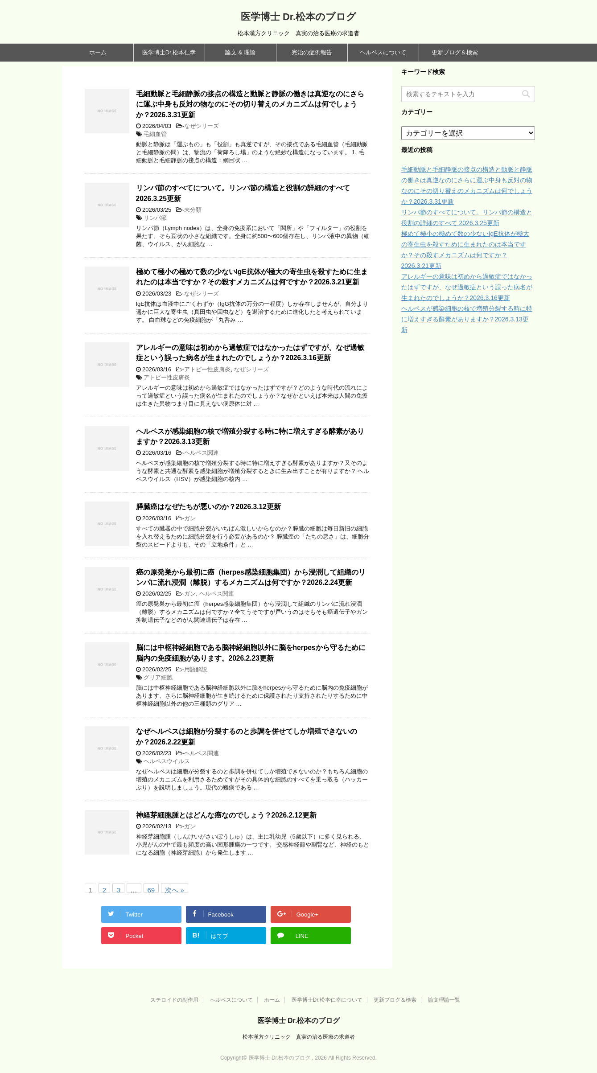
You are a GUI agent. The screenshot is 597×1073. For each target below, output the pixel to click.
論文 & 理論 (240, 52)
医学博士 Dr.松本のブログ (298, 16)
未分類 (193, 209)
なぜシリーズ (201, 126)
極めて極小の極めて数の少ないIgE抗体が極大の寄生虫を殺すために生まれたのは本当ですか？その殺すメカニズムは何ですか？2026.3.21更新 (252, 277)
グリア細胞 (158, 677)
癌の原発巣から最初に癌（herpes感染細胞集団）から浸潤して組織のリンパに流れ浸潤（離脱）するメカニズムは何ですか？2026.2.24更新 (251, 577)
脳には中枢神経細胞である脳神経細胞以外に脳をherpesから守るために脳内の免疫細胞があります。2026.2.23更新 (251, 653)
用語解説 (195, 669)
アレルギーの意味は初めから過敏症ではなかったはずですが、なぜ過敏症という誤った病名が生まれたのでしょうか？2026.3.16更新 (250, 353)
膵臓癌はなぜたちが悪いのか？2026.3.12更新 (208, 506)
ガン (190, 518)
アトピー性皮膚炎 (207, 369)
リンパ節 (155, 217)
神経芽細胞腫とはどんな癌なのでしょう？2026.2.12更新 (226, 815)
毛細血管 (155, 134)
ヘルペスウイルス (167, 761)
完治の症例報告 (312, 52)
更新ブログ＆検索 (455, 52)
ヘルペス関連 (201, 452)
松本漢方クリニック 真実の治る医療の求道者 (299, 1037)
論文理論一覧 (444, 1000)
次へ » (174, 889)
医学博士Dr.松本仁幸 (169, 52)
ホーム (98, 52)
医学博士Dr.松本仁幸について (327, 1000)
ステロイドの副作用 (174, 1000)
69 (151, 889)
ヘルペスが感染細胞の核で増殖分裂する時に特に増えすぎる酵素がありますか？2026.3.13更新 (466, 319)
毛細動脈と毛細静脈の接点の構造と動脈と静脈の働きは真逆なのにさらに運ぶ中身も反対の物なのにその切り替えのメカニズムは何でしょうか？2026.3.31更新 (250, 104)
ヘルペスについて (383, 52)
